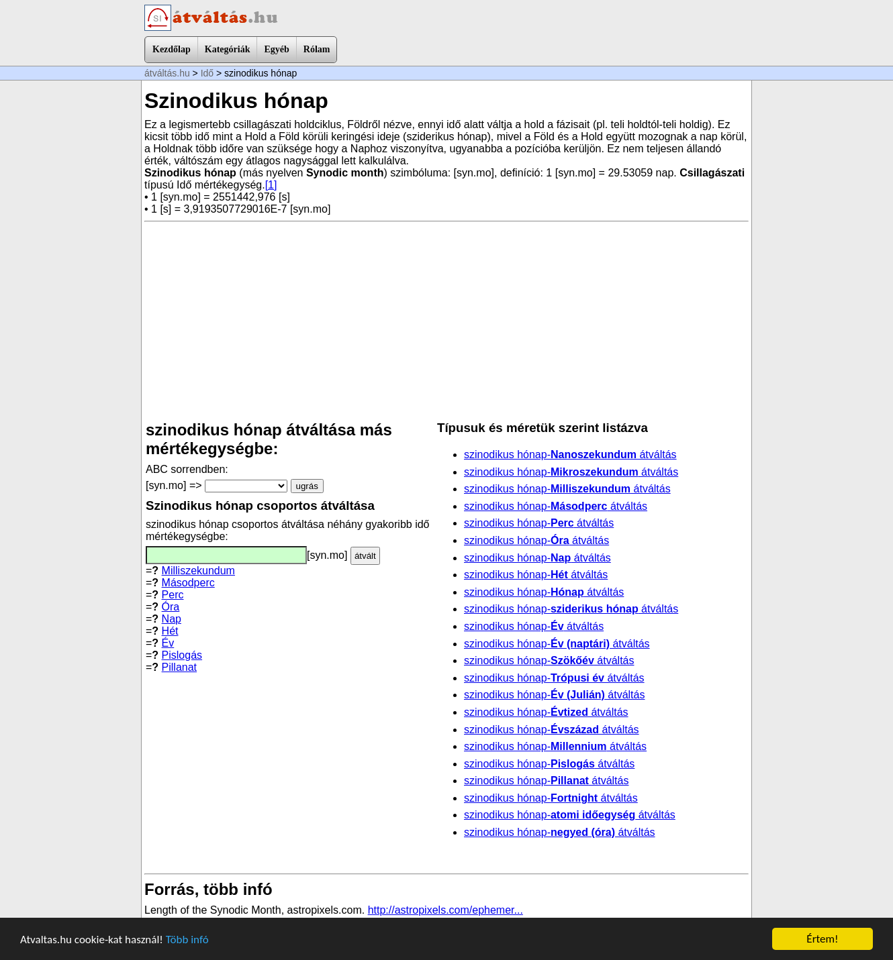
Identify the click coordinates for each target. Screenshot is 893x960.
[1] (271, 185)
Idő (207, 73)
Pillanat (179, 667)
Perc (173, 594)
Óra (171, 606)
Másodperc (188, 582)
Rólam (316, 49)
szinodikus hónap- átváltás (570, 454)
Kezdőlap (171, 49)
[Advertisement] (446, 321)
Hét (170, 631)
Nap (171, 619)
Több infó (187, 939)
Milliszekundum (198, 570)
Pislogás (182, 655)
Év (168, 643)
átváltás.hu (167, 73)
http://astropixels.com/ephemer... (445, 910)
